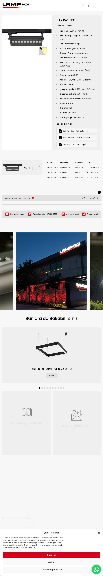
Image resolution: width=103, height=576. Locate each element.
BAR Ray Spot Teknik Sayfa (73, 131)
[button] (99, 532)
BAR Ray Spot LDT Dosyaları (73, 144)
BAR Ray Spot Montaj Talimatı (74, 137)
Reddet (51, 562)
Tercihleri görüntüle (51, 569)
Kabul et (51, 555)
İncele (51, 375)
